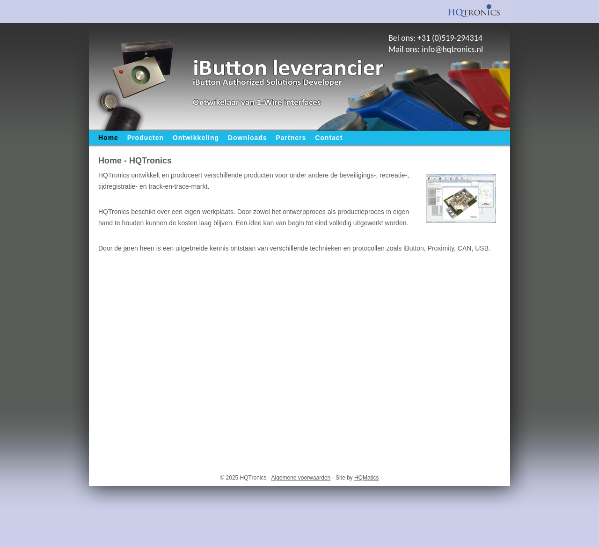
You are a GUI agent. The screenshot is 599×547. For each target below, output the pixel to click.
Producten (145, 137)
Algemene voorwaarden (301, 477)
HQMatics (366, 477)
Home (108, 137)
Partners (291, 137)
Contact (329, 137)
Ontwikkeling (196, 137)
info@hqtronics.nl (452, 49)
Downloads (247, 137)
